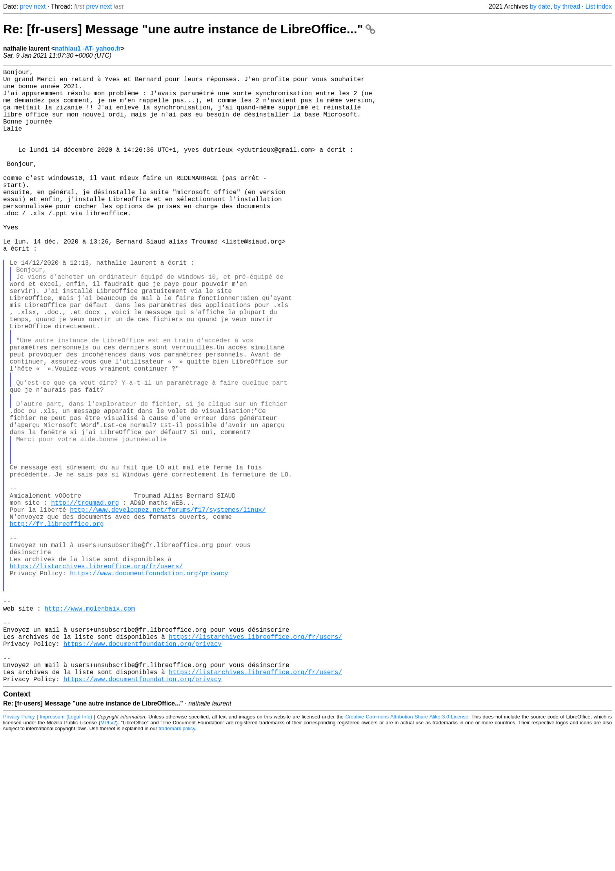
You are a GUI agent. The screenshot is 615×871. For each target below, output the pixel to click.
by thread (567, 6)
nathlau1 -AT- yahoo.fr (88, 48)
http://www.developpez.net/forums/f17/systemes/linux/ (168, 608)
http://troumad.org (85, 599)
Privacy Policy (19, 853)
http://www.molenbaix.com (90, 729)
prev (26, 6)
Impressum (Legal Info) (66, 853)
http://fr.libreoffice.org (57, 625)
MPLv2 (108, 859)
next (39, 6)
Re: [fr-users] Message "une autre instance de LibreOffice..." (189, 29)
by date (540, 6)
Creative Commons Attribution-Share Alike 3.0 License (407, 853)
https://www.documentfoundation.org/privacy (149, 686)
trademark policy (176, 865)
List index (598, 6)
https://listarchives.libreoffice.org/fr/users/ (96, 677)
